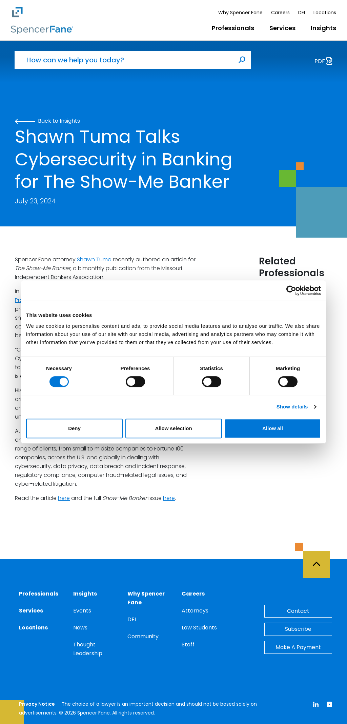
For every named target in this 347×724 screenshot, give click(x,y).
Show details (292, 406)
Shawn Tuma (94, 259)
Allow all (272, 428)
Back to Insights (47, 121)
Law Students (199, 627)
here (64, 498)
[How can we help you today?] (124, 60)
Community (143, 636)
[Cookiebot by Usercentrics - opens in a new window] (291, 290)
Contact (298, 611)
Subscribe (298, 629)
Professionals (233, 28)
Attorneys (195, 611)
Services (282, 28)
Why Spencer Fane (240, 12)
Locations (324, 12)
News (80, 627)
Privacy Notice (37, 704)
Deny (74, 428)
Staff (188, 644)
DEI (301, 12)
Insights (323, 28)
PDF (325, 62)
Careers (280, 12)
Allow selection (173, 428)
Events (82, 611)
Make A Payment (298, 647)
